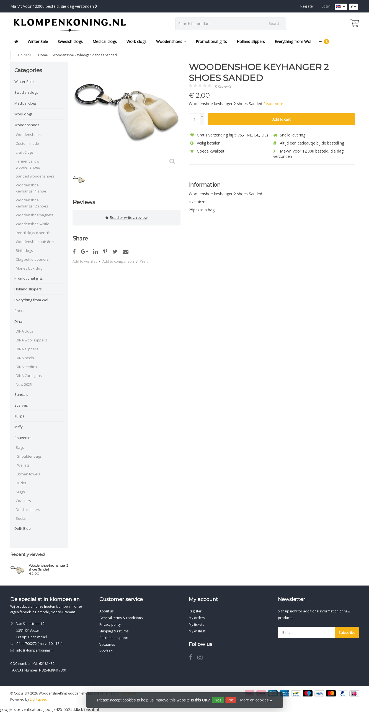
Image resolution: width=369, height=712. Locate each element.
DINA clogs (24, 331)
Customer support (113, 637)
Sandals (21, 394)
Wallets (23, 465)
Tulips (19, 416)
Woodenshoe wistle (32, 223)
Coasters (23, 500)
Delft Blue (22, 528)
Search (274, 23)
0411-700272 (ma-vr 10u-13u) (39, 643)
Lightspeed (38, 699)
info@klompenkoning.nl (34, 650)
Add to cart (281, 119)
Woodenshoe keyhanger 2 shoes (32, 203)
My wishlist (197, 631)
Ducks (21, 482)
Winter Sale (38, 41)
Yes (218, 700)
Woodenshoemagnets (34, 214)
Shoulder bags (29, 456)
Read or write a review (126, 217)
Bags (20, 447)
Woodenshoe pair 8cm (35, 241)
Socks (19, 310)
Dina (18, 321)
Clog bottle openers (32, 259)
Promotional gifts (211, 41)
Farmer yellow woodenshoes (28, 164)
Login (326, 6)
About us (106, 611)
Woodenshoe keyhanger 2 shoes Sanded (48, 567)
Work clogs (136, 41)
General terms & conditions (121, 617)
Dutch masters (28, 509)
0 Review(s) (223, 86)
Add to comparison (118, 260)
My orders (197, 617)
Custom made (27, 143)
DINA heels (25, 357)
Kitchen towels (28, 474)
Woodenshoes (171, 41)
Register (307, 6)
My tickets (196, 624)
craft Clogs (24, 152)
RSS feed (106, 651)
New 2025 (24, 384)
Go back (22, 55)
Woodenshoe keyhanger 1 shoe (31, 188)
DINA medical (27, 366)
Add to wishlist (85, 260)
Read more (273, 103)
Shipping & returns (113, 631)
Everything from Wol (293, 41)
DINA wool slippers (31, 340)
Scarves (21, 405)
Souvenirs (23, 437)
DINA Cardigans (29, 375)
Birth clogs (24, 250)
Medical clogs (104, 41)
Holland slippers (251, 41)
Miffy (18, 426)
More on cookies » (256, 700)
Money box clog (29, 268)
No (230, 700)
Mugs (20, 491)
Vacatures (107, 644)
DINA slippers (27, 348)
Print (144, 260)
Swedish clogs (70, 41)
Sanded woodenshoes (35, 176)
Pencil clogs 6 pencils (33, 232)
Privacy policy (110, 624)
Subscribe (347, 632)
